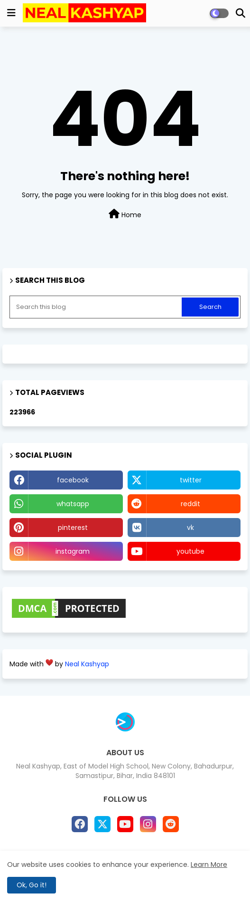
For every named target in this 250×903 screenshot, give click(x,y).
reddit (190, 504)
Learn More (209, 864)
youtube (190, 551)
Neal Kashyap (87, 664)
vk (190, 527)
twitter (191, 480)
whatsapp (72, 504)
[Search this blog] (96, 307)
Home (125, 214)
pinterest (73, 527)
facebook (73, 480)
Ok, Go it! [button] (31, 885)
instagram (73, 551)
